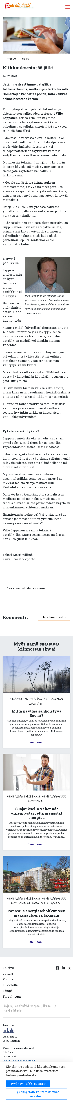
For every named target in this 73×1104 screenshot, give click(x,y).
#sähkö (36, 699)
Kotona (8, 979)
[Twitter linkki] (69, 984)
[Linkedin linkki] (63, 984)
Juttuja (8, 973)
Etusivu (8, 968)
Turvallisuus (12, 996)
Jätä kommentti (54, 617)
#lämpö (53, 903)
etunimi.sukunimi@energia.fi (19, 1060)
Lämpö (7, 991)
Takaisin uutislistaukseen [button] (26, 588)
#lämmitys (19, 699)
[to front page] (19, 6)
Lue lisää (35, 742)
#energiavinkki (54, 796)
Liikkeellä (10, 985)
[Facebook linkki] (57, 984)
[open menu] (67, 7)
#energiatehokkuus (23, 796)
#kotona (35, 801)
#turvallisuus (17, 59)
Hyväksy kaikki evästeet (28, 1083)
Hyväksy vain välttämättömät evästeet (36, 1094)
